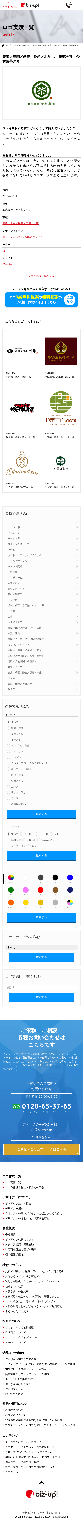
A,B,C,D (29, 834)
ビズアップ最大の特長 (18, 1203)
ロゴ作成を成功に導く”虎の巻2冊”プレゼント (31, 1301)
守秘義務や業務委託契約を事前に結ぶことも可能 (33, 1420)
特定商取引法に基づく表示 (20, 1249)
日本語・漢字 (18, 845)
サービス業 (14, 538)
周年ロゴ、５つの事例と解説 (22, 1461)
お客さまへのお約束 (17, 1291)
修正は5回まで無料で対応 (20, 1379)
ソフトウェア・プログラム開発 (25, 555)
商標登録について (15, 1415)
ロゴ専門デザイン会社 (21, 5)
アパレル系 (14, 527)
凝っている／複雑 (21, 769)
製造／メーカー (16, 666)
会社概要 (10, 1234)
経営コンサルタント (19, 644)
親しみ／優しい (19, 792)
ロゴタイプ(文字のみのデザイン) (29, 763)
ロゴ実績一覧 (24, 45)
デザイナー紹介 (14, 1208)
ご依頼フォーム (14, 1389)
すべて (11, 521)
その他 (11, 549)
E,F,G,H (43, 834)
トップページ (10, 45)
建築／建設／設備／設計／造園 (25, 627)
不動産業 (12, 572)
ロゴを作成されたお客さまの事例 (24, 1187)
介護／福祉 (14, 583)
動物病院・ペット (17, 588)
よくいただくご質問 (17, 1311)
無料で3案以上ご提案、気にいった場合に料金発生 (34, 1271)
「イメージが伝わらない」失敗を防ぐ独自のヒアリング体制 (40, 1364)
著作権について (14, 1410)
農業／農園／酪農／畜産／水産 (25, 672)
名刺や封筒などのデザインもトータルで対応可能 (33, 1306)
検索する (41, 813)
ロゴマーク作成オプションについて (26, 1337)
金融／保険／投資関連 (20, 683)
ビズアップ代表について (19, 1239)
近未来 (15, 798)
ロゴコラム (11, 1471)
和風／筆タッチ (19, 774)
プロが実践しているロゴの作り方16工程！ (30, 1466)
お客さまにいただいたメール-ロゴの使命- (29, 1451)
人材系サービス (16, 577)
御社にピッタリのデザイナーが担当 (26, 1369)
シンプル (16, 757)
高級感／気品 (18, 804)
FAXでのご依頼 (14, 1394)
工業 (10, 616)
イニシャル (17, 733)
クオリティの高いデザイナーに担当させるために (33, 1213)
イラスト (16, 739)
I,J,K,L (57, 834)
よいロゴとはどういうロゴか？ (23, 1441)
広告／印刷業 (15, 622)
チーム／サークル (17, 560)
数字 (34, 845)
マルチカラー (70, 903)
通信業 (11, 678)
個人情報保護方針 (15, 1254)
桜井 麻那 (7, 264)
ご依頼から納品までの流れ (20, 1359)
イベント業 (14, 533)
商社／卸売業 (15, 594)
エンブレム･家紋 (20, 745)
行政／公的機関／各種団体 (22, 661)
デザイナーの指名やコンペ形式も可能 (27, 1218)
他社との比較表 (14, 1286)
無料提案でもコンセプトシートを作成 (27, 1374)
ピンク (26, 891)
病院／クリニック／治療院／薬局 (26, 639)
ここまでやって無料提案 (19, 1327)
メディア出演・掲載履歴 (19, 1244)
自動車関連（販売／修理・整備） (26, 655)
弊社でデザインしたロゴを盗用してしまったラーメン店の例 (40, 1425)
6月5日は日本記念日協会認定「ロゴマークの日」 (34, 1456)
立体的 (15, 786)
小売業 (11, 611)
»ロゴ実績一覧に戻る (41, 276)
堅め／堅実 (17, 780)
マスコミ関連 (15, 566)
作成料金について (15, 1332)
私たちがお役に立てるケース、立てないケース (32, 1281)
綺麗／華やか (18, 728)
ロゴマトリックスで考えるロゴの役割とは (29, 1446)
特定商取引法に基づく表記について (41, 1512)
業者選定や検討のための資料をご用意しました (32, 1296)
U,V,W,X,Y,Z (48, 839)
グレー (41, 878)
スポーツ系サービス (19, 544)
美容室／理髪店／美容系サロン (25, 650)
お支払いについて (15, 1342)
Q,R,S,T (31, 839)
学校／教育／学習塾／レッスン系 (26, 605)
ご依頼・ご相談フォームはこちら (41, 1149)
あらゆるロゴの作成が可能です (23, 1276)
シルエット (17, 751)
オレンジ (11, 903)
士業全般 (12, 600)
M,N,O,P (16, 839)
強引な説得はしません (18, 1384)
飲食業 (11, 689)
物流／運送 (14, 633)
